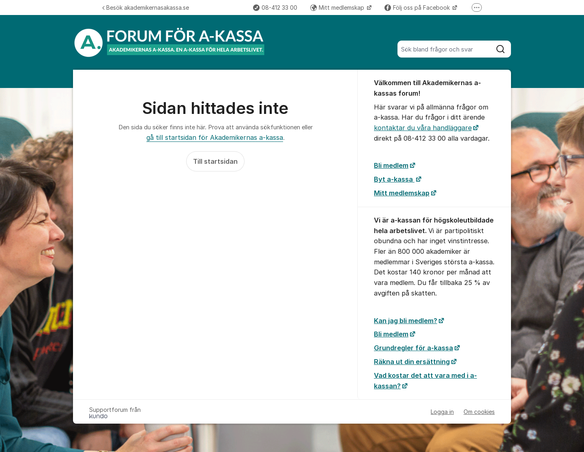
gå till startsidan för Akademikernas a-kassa (214, 137)
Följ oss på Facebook (417, 7)
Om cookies (479, 411)
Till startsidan (215, 161)
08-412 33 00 (275, 7)
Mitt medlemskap (338, 7)
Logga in (442, 411)
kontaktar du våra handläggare (423, 128)
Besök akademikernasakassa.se (145, 7)
